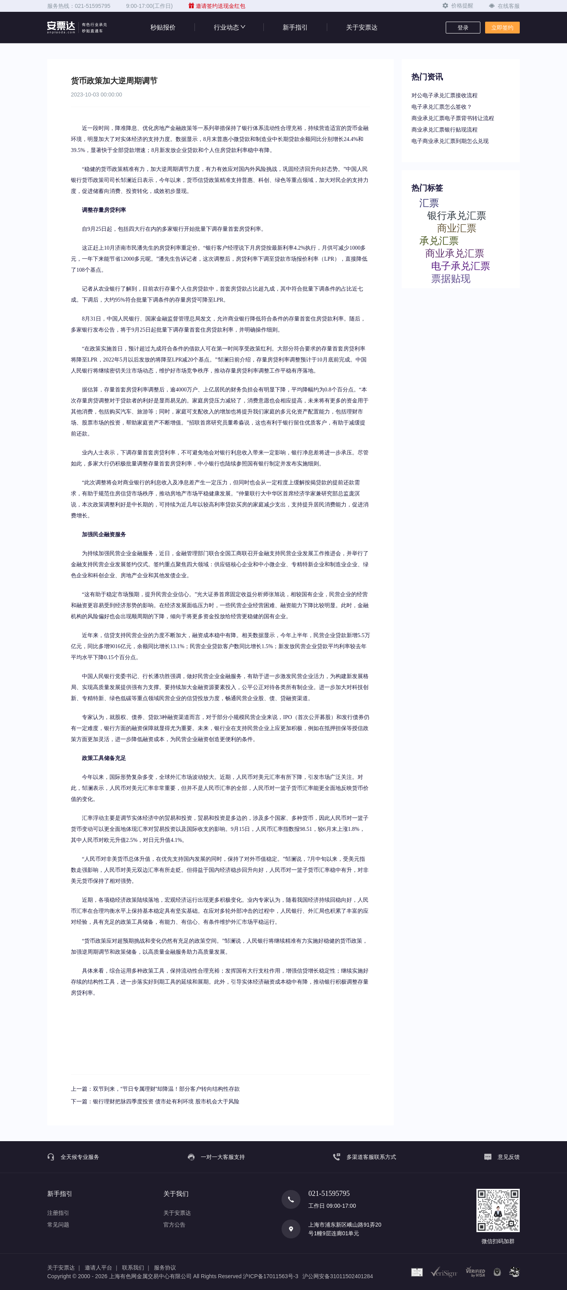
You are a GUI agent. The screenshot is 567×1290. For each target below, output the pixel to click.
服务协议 (165, 1267)
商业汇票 (456, 227)
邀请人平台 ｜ (102, 1267)
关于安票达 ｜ (64, 1267)
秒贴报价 (163, 27)
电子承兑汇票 (460, 265)
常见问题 (58, 1224)
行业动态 (229, 27)
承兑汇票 (439, 240)
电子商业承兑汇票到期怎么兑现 (450, 141)
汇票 (429, 202)
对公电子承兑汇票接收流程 (444, 95)
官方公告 (174, 1224)
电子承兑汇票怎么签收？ (441, 107)
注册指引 (58, 1213)
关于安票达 (362, 27)
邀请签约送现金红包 (217, 6)
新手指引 (295, 27)
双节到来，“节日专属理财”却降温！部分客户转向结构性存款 (166, 1089)
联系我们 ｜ (136, 1267)
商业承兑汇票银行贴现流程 (444, 129)
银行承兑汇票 (456, 215)
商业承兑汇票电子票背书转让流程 (452, 118)
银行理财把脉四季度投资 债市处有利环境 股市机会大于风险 (166, 1101)
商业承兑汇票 (454, 253)
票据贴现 (451, 278)
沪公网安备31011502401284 (337, 1276)
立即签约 (502, 27)
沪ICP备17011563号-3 (270, 1276)
